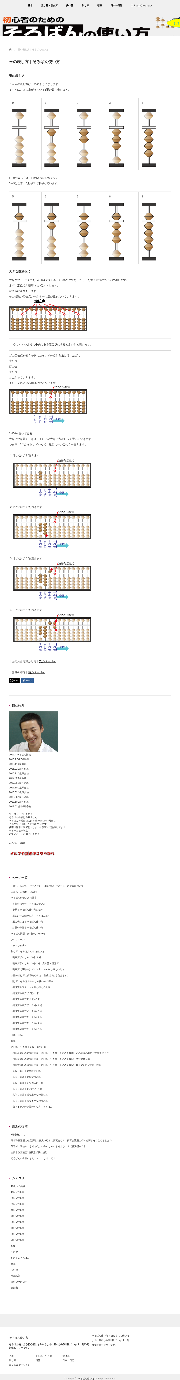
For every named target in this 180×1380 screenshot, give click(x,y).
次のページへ (47, 661)
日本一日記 (116, 5)
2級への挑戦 (17, 1198)
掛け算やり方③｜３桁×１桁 (27, 1005)
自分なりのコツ (19, 1281)
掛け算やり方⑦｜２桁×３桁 (27, 1029)
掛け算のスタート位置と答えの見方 (31, 987)
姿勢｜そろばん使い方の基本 (28, 909)
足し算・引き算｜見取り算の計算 (28, 1047)
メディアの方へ (19, 945)
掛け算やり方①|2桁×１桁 (26, 993)
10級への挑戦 (18, 1186)
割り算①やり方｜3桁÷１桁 (27, 957)
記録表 (14, 1287)
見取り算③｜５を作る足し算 (28, 1083)
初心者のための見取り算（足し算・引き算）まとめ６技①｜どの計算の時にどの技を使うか (61, 1053)
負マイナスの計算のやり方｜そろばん (32, 1106)
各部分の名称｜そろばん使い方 (29, 903)
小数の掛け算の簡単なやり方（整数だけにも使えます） (40, 975)
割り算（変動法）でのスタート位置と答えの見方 (38, 969)
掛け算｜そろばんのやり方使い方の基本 (32, 981)
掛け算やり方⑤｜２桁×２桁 (27, 1017)
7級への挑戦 (17, 1228)
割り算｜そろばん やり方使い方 (27, 951)
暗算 (99, 5)
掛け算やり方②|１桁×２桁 (26, 999)
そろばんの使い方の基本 (24, 897)
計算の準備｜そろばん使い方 (28, 927)
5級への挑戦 (17, 1216)
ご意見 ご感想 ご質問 (24, 891)
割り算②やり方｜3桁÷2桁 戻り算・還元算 (36, 963)
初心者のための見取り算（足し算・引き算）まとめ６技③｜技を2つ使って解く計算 (57, 1064)
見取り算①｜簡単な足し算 (27, 1071)
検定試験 (15, 1275)
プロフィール (18, 939)
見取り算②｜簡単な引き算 (27, 1076)
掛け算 (69, 5)
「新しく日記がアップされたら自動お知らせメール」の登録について (47, 886)
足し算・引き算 (49, 5)
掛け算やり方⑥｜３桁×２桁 (27, 1023)
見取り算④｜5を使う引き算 (27, 1088)
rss (177, 5)
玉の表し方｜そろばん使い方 (28, 921)
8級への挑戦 (17, 1234)
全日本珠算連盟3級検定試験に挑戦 (29, 1152)
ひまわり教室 (40, 827)
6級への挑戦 (17, 1222)
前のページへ (36, 672)
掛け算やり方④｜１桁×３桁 (27, 1011)
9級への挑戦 (17, 1240)
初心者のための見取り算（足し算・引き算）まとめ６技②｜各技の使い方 (51, 1059)
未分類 (14, 1269)
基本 (30, 5)
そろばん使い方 (18, 1337)
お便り (14, 1245)
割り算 (85, 5)
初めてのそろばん (20, 1257)
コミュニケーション (141, 5)
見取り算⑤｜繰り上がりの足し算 (30, 1094)
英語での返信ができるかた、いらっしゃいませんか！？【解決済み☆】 (48, 1146)
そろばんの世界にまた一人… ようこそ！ (33, 1158)
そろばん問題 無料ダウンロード (28, 933)
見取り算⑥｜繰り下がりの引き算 (30, 1100)
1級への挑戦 (17, 1192)
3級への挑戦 (17, 1204)
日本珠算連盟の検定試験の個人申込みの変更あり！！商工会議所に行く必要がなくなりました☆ (61, 1140)
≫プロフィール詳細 (17, 843)
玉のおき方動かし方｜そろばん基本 (31, 915)
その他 (14, 1252)
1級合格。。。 (18, 1134)
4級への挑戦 (17, 1210)
